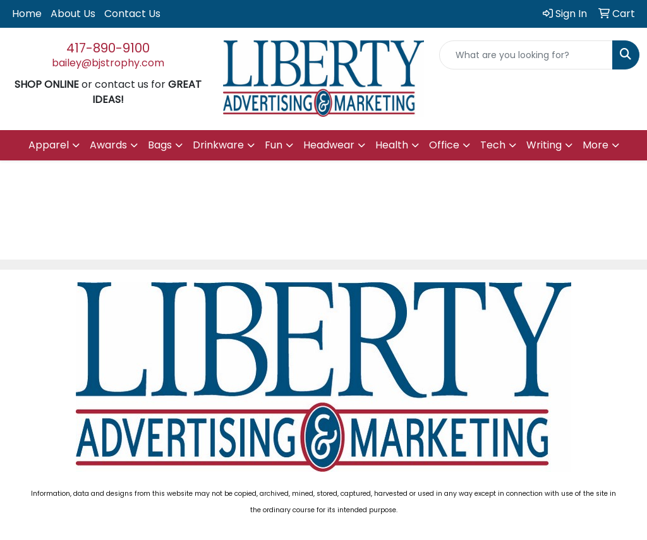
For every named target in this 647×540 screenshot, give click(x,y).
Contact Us (132, 13)
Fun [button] (273, 145)
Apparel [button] (48, 145)
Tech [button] (492, 145)
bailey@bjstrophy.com (108, 63)
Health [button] (391, 145)
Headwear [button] (328, 145)
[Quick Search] (526, 54)
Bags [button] (160, 145)
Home (27, 13)
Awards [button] (108, 145)
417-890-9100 (108, 48)
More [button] (595, 145)
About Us (73, 13)
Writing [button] (544, 145)
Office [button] (444, 145)
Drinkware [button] (218, 145)
